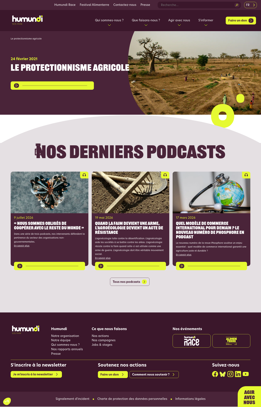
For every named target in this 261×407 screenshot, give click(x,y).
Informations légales (190, 399)
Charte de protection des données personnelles (132, 399)
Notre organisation (65, 336)
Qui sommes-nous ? (65, 345)
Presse (145, 5)
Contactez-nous (124, 5)
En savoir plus (21, 246)
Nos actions (100, 336)
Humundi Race (65, 5)
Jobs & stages (102, 345)
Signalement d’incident (72, 399)
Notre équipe (61, 340)
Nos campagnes (104, 340)
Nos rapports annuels (67, 349)
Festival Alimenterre (94, 5)
